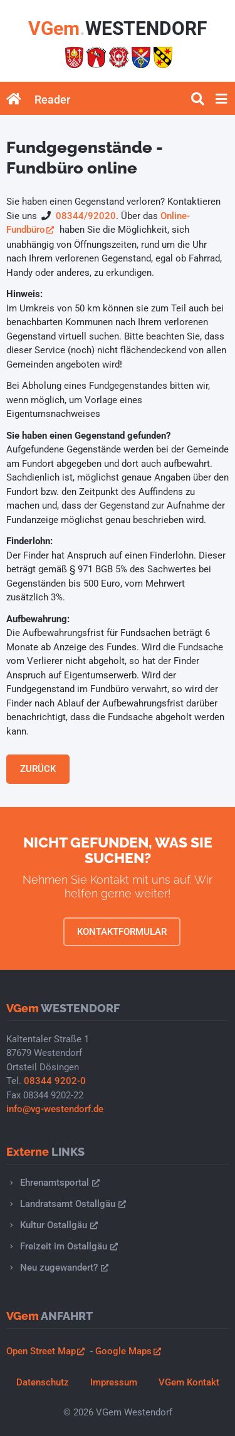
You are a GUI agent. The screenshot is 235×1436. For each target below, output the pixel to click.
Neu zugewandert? (59, 1267)
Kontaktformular (122, 931)
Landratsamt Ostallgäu (67, 1203)
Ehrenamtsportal (54, 1182)
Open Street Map (41, 1351)
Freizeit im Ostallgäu (63, 1246)
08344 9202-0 (55, 1081)
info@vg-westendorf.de (54, 1109)
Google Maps (123, 1351)
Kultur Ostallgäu (53, 1225)
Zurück (38, 768)
